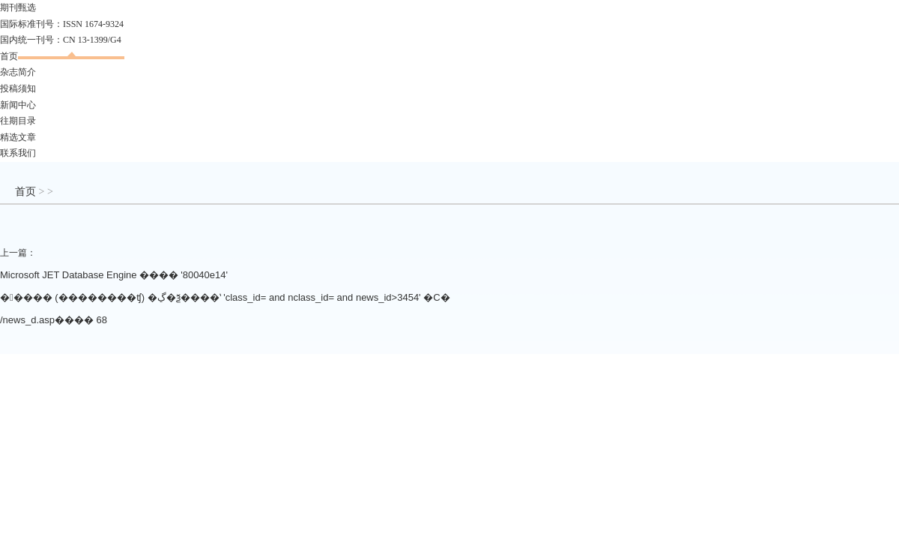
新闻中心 (18, 105)
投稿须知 (18, 88)
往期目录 (18, 121)
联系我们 (18, 153)
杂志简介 (18, 72)
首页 (9, 56)
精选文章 (18, 137)
